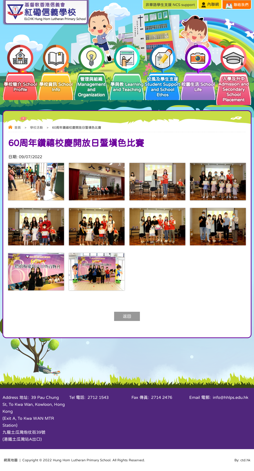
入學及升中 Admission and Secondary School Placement (233, 86)
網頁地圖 (11, 460)
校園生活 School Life (198, 81)
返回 (127, 316)
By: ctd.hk (242, 460)
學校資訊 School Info (55, 81)
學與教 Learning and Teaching (127, 81)
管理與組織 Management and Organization (91, 84)
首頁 (17, 127)
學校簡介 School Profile (20, 81)
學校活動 (36, 127)
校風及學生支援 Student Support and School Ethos (162, 84)
